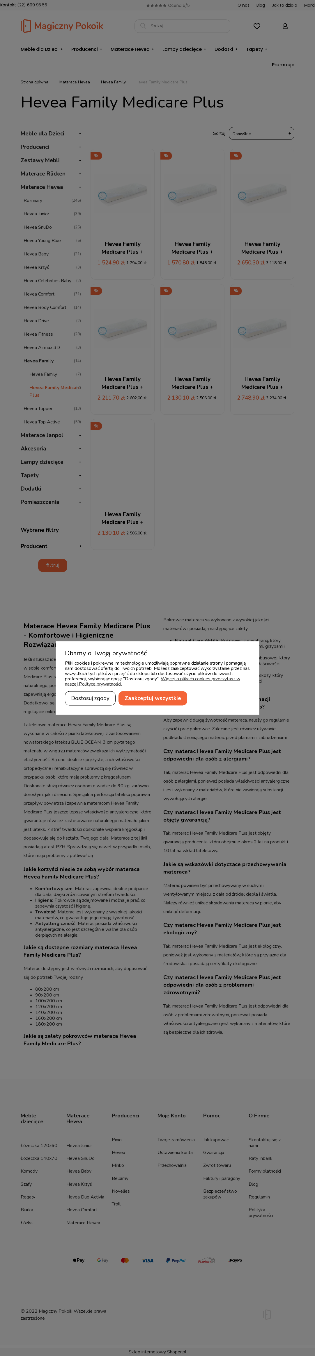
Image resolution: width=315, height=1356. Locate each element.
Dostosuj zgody (90, 698)
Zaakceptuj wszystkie (153, 698)
